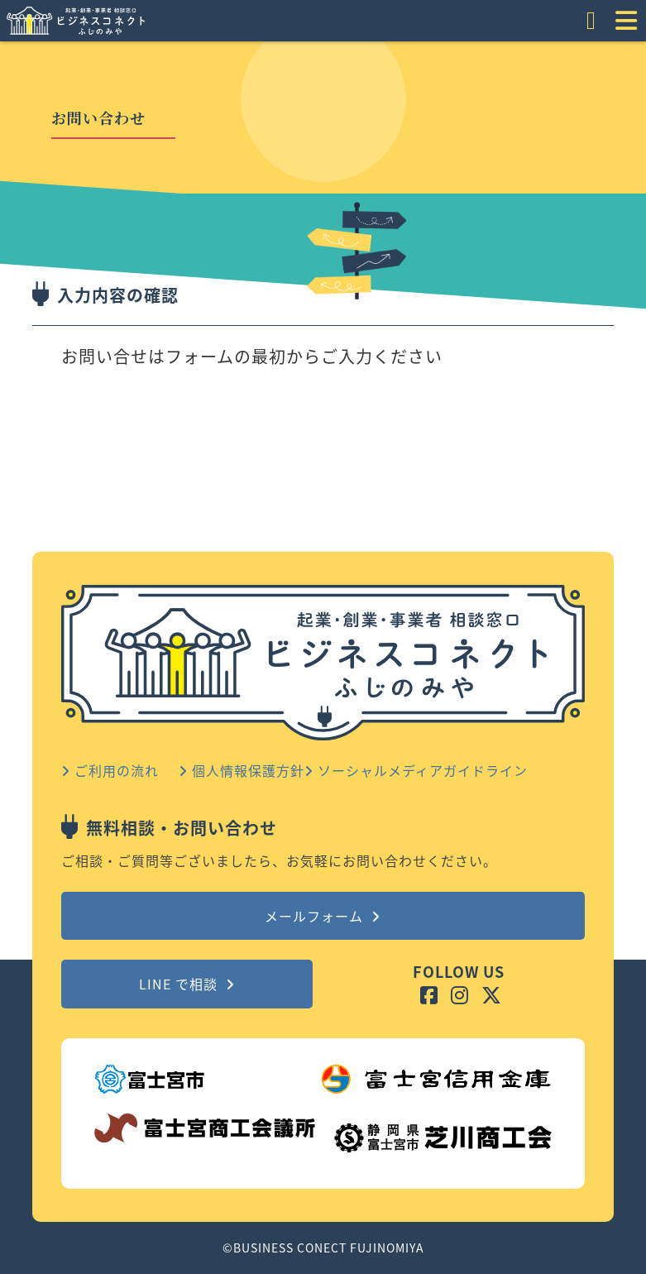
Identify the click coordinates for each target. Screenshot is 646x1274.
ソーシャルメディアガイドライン (416, 770)
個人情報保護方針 (241, 770)
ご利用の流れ (110, 770)
